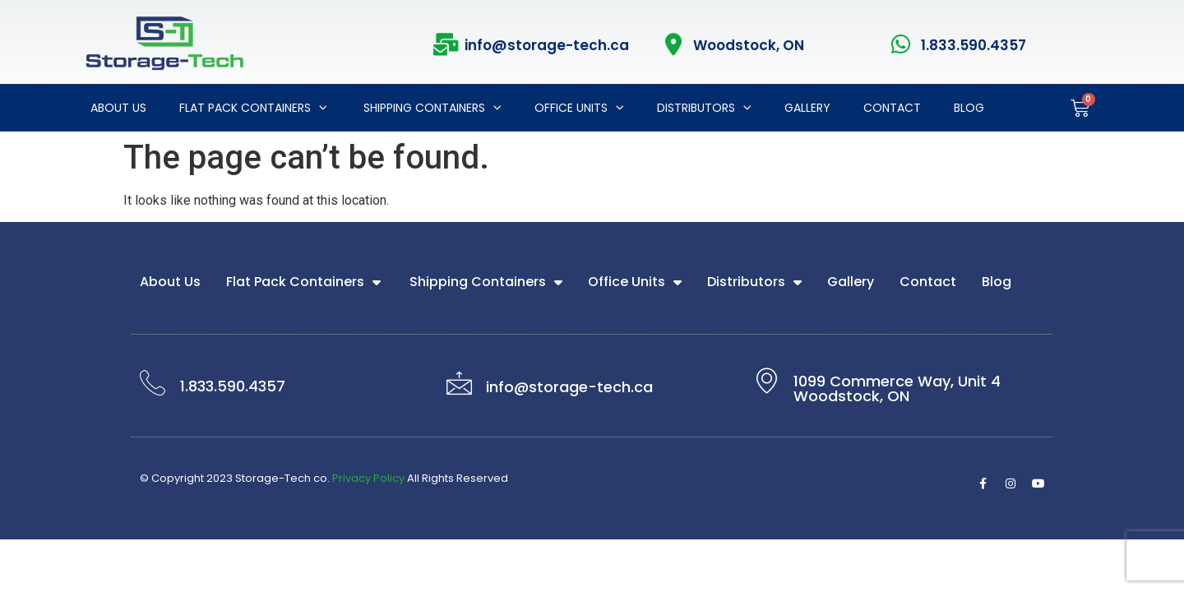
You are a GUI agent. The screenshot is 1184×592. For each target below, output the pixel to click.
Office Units (579, 107)
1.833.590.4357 (973, 45)
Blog (969, 107)
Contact (892, 107)
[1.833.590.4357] (901, 44)
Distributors (704, 107)
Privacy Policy (368, 478)
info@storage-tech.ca (547, 45)
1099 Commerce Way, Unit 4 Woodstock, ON (897, 388)
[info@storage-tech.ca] (445, 44)
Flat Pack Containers (253, 107)
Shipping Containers (431, 107)
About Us (118, 107)
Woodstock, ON (748, 45)
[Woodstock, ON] (674, 44)
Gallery (807, 107)
